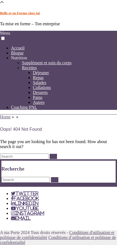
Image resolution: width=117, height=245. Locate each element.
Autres (39, 102)
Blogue (17, 53)
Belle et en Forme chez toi (20, 13)
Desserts (40, 92)
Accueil (18, 48)
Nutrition (19, 57)
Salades (39, 82)
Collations (42, 87)
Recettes (29, 67)
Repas (38, 77)
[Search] (53, 156)
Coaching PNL (24, 107)
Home (5, 117)
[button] (3, 38)
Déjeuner (41, 72)
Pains (37, 97)
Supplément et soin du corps (47, 62)
